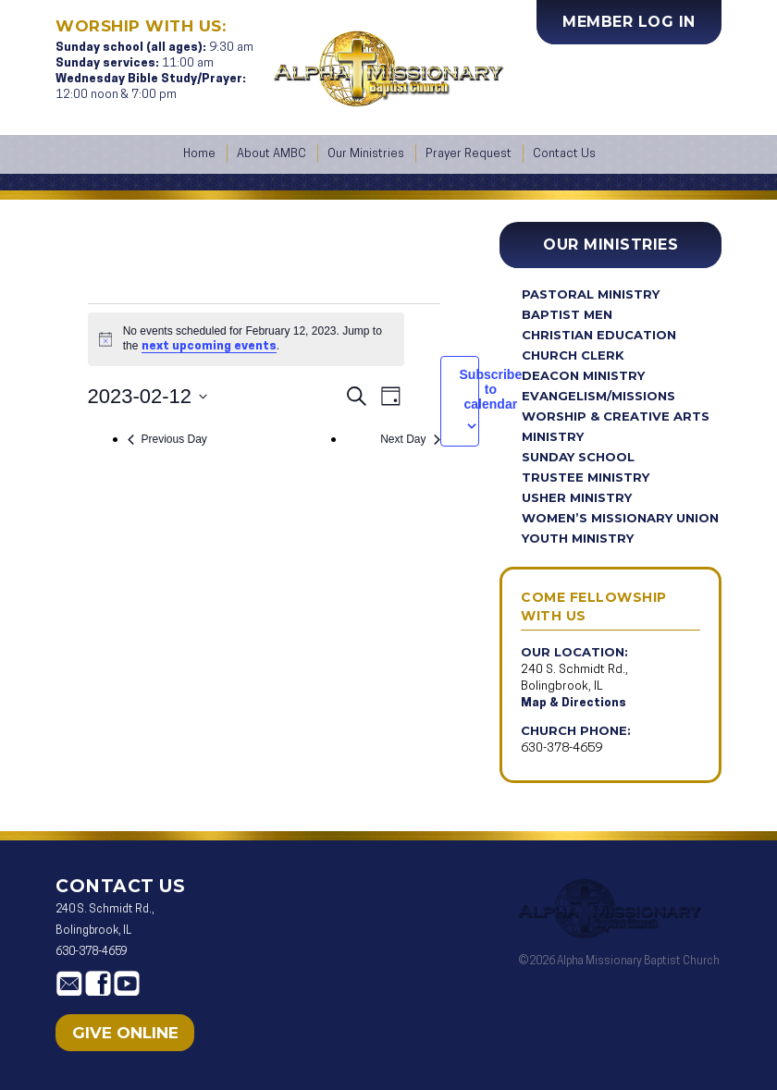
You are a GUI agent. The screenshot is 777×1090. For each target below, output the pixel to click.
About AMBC (271, 154)
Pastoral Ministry (591, 294)
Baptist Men (567, 314)
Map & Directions (573, 703)
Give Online (125, 1032)
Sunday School (578, 456)
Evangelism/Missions (598, 395)
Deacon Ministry (583, 375)
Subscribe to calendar (491, 389)
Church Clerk (573, 355)
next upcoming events (209, 346)
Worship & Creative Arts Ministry (615, 426)
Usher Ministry (577, 497)
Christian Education (599, 334)
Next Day (409, 439)
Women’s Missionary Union (620, 517)
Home (199, 154)
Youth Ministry (578, 538)
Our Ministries (365, 154)
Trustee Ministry (585, 477)
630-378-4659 (561, 748)
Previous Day (167, 439)
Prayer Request (469, 154)
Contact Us (564, 154)
